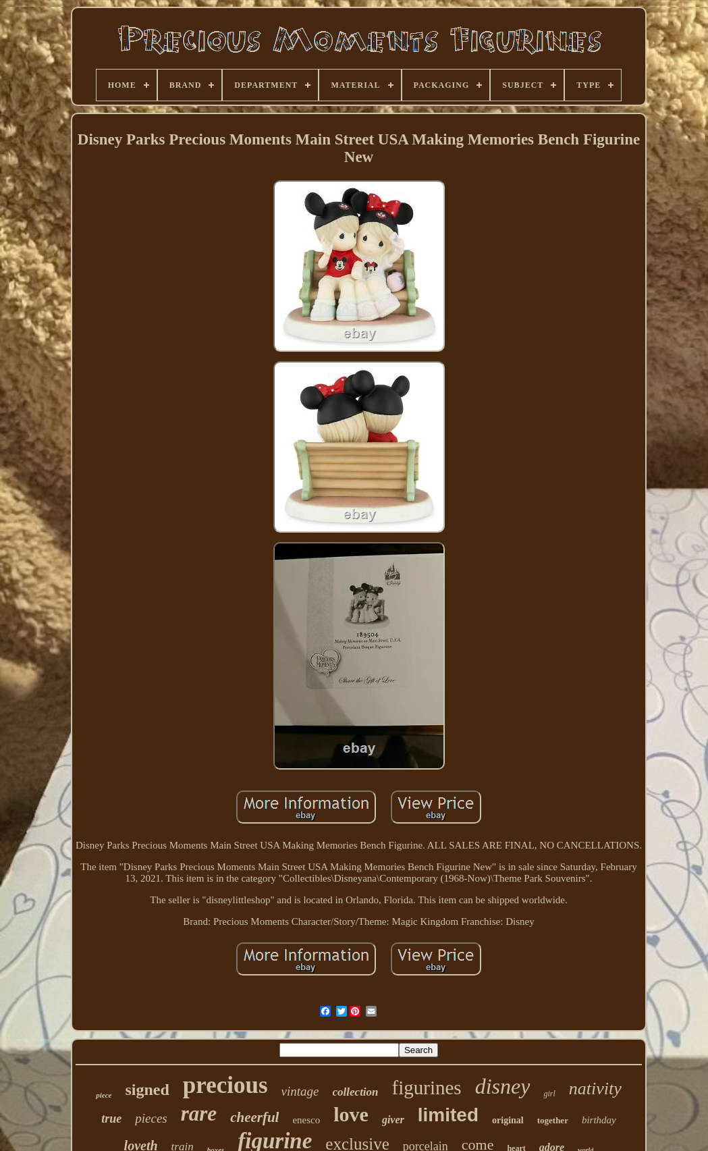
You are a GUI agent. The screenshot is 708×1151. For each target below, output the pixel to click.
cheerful (254, 1117)
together (552, 1120)
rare (199, 1113)
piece (103, 1095)
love (351, 1114)
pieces (151, 1118)
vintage (300, 1091)
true (111, 1118)
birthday (599, 1120)
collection (356, 1092)
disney (502, 1086)
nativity (595, 1088)
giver (393, 1119)
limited (448, 1114)
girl (549, 1093)
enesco (306, 1120)
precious (225, 1085)
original (508, 1120)
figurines (427, 1087)
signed (147, 1089)
